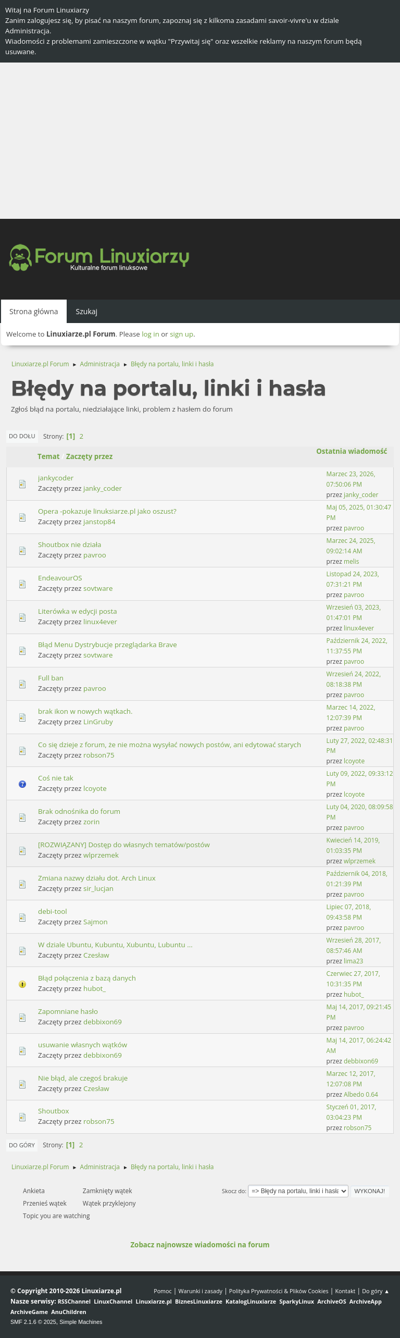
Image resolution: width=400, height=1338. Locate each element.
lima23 (354, 961)
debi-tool (52, 911)
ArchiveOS (331, 1301)
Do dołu (22, 436)
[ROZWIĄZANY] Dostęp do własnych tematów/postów (124, 844)
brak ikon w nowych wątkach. (85, 711)
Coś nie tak (55, 778)
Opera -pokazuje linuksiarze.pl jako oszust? (107, 511)
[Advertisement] (200, 141)
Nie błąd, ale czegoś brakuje (83, 1078)
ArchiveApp (365, 1301)
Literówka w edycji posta (77, 611)
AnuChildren (68, 1312)
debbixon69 (102, 1021)
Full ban (51, 678)
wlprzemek (101, 855)
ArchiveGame (29, 1312)
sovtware (98, 588)
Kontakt (345, 1291)
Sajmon (95, 921)
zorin (91, 821)
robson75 (98, 755)
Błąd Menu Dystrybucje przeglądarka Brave (107, 644)
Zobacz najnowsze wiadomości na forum (199, 1244)
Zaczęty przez (89, 456)
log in (150, 334)
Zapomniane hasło (68, 1011)
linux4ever (100, 621)
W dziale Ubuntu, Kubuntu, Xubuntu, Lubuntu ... (115, 944)
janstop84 (99, 521)
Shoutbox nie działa (69, 544)
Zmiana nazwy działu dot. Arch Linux (97, 878)
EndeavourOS (60, 578)
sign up (181, 334)
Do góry (22, 1145)
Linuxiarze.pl (154, 1301)
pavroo (354, 528)
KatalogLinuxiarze (251, 1301)
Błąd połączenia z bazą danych (87, 978)
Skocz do (233, 1191)
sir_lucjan (98, 888)
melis (351, 561)
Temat (49, 456)
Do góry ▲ (376, 1291)
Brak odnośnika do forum (79, 811)
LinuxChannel (113, 1301)
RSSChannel (74, 1301)
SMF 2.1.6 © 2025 (33, 1322)
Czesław (96, 955)
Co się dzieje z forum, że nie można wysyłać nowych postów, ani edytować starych (169, 744)
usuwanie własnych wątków (82, 1044)
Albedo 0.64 (361, 1094)
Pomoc (163, 1291)
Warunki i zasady (200, 1291)
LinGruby (98, 721)
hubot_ (94, 988)
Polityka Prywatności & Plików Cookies (279, 1291)
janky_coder (102, 488)
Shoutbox (53, 1111)
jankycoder (55, 477)
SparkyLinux (296, 1301)
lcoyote (354, 761)
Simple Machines (80, 1322)
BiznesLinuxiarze (198, 1301)
